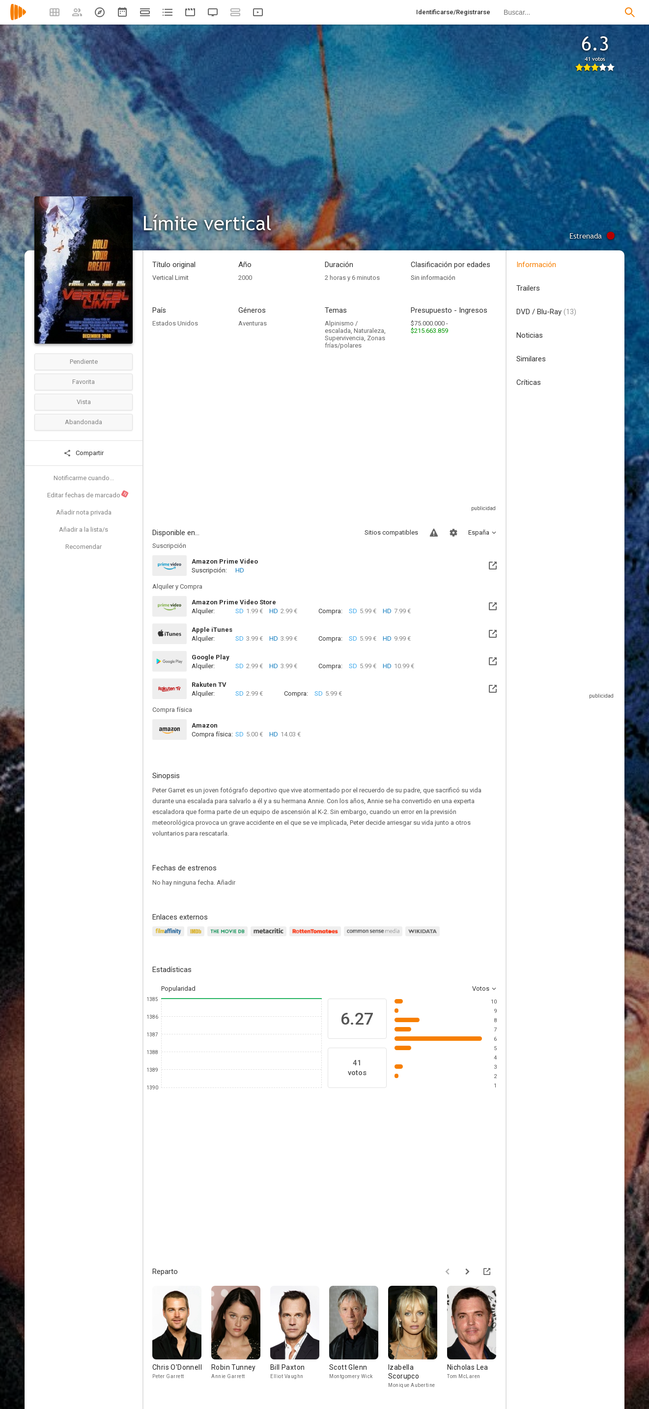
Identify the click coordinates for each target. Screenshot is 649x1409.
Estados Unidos (175, 323)
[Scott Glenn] (358, 1337)
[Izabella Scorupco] (417, 1337)
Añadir (226, 882)
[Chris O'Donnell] (181, 1337)
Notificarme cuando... (84, 478)
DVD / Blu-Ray (546, 311)
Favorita (83, 381)
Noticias (529, 335)
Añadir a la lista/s (83, 529)
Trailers (528, 288)
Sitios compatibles (391, 532)
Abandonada (83, 422)
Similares (531, 358)
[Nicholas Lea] (476, 1337)
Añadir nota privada (84, 512)
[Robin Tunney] (240, 1337)
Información (536, 264)
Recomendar (83, 546)
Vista (84, 402)
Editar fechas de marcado (88, 494)
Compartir (83, 453)
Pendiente (84, 361)
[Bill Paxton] (299, 1337)
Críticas (528, 382)
